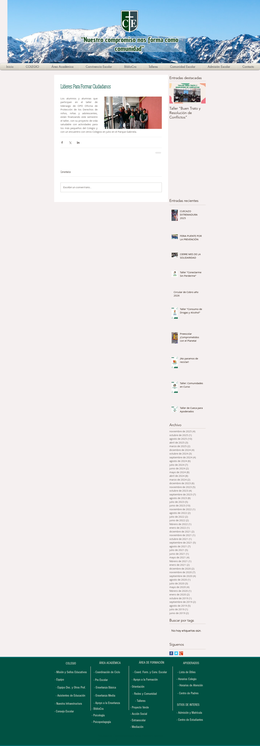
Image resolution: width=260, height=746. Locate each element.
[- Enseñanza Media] (104, 695)
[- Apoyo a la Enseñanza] (107, 703)
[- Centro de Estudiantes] (190, 720)
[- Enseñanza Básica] (105, 687)
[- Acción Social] (140, 714)
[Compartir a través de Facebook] (62, 142)
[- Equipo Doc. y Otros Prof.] (70, 687)
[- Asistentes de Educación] (70, 695)
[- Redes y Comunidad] (144, 694)
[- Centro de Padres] (188, 693)
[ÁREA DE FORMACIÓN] (151, 663)
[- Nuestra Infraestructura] (68, 703)
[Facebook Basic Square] (171, 653)
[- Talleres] (140, 701)
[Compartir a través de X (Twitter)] (70, 142)
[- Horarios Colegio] (188, 679)
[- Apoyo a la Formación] (144, 680)
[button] (188, 705)
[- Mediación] (140, 727)
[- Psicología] (102, 715)
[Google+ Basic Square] (181, 653)
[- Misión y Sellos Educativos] (70, 672)
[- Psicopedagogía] (103, 722)
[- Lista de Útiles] (186, 672)
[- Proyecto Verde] (141, 707)
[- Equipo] (59, 680)
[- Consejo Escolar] (64, 711)
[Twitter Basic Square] (176, 653)
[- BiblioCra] (102, 708)
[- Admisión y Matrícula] (189, 713)
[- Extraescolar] (140, 720)
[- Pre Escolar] (100, 680)
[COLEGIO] (70, 663)
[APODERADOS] (191, 663)
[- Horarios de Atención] (190, 685)
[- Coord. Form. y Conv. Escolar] (149, 672)
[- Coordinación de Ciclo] (107, 672)
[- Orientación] (140, 686)
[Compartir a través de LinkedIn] (78, 142)
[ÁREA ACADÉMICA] (110, 663)
